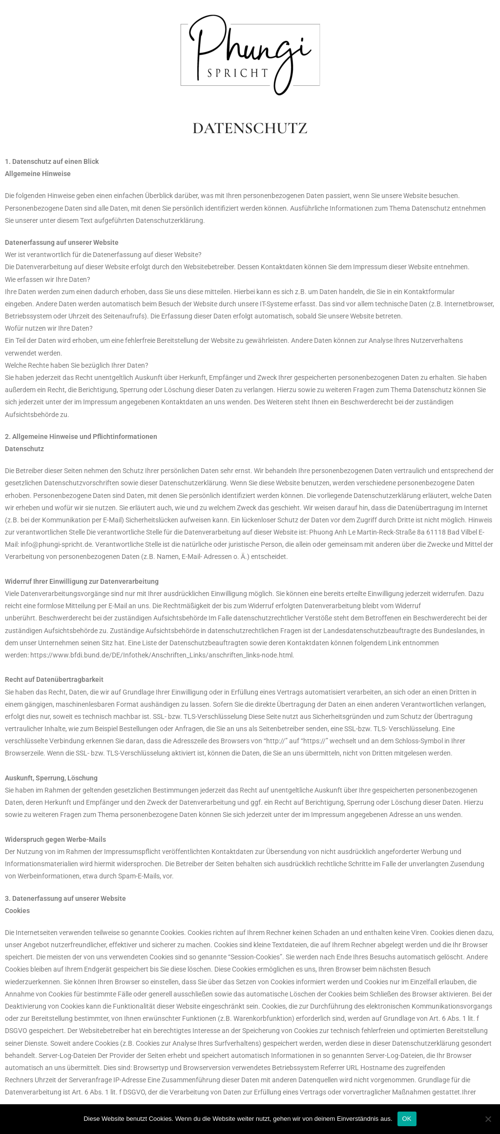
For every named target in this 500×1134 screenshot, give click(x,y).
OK (407, 1118)
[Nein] (488, 1119)
